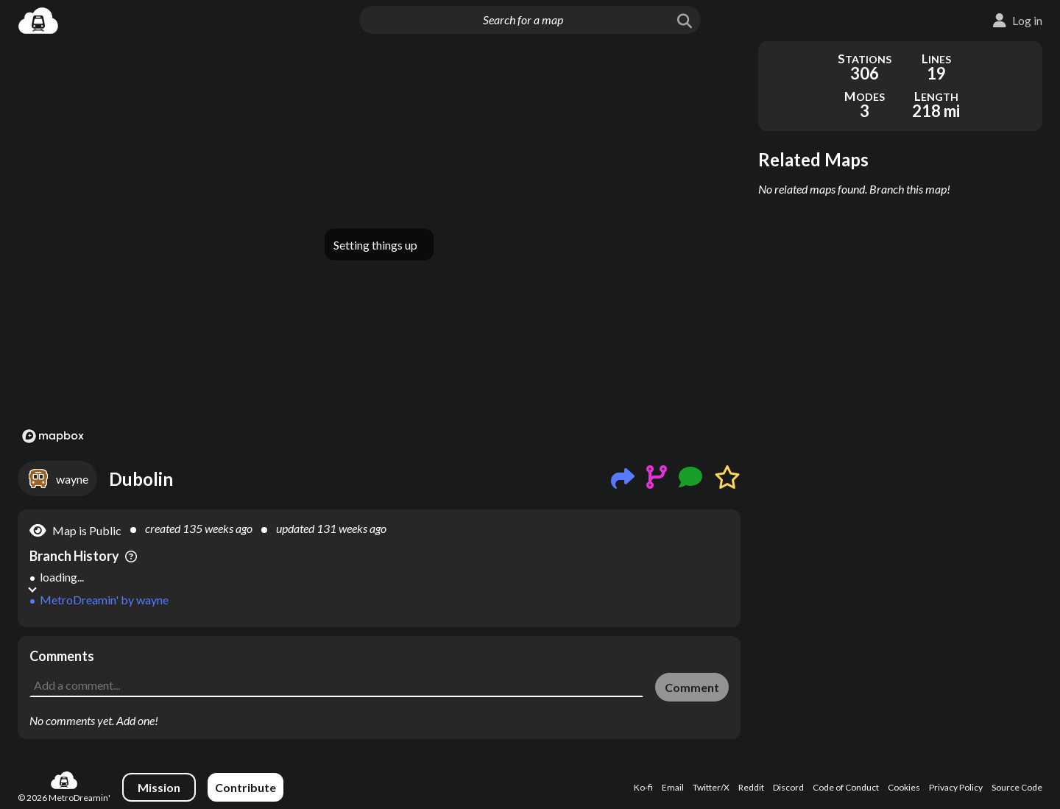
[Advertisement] (379, 669)
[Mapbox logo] (53, 436)
